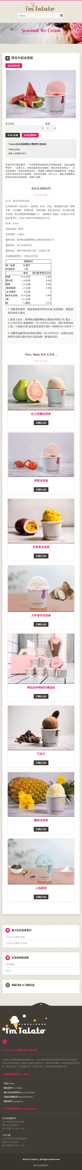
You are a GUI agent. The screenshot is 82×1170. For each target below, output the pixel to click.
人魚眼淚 (41, 888)
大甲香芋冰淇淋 (41, 615)
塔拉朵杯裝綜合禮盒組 (41, 687)
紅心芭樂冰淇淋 (41, 414)
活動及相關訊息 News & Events (18, 1096)
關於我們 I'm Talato (13, 1087)
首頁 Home (9, 1083)
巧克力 (41, 754)
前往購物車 (30, 135)
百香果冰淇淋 (41, 547)
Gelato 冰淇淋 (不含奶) (16, 943)
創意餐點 (10, 964)
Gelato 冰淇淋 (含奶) (15, 937)
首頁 (20, 35)
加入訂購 (13, 135)
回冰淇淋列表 (14, 65)
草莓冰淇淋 (41, 480)
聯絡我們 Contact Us (13, 1101)
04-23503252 (24, 245)
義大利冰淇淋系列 (34, 35)
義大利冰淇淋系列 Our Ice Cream (19, 1092)
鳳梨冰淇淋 (41, 820)
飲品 (8, 970)
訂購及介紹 (41, 422)
